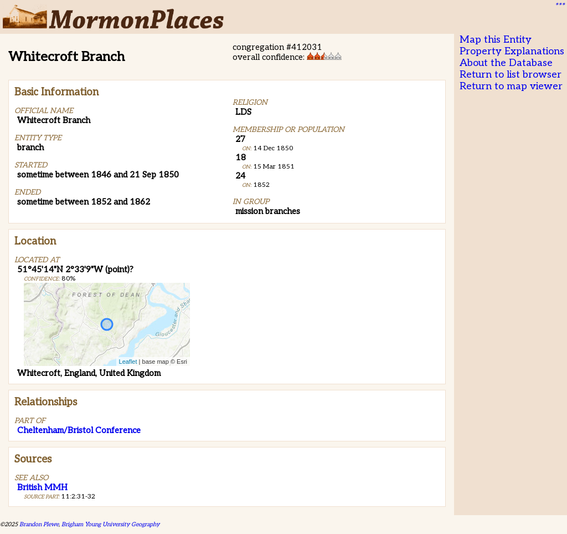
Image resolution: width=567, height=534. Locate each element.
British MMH (42, 487)
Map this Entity (496, 39)
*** (559, 6)
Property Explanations (512, 51)
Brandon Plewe (39, 524)
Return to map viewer (511, 86)
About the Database (506, 63)
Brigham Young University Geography (110, 524)
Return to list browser (510, 74)
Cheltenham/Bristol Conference (79, 430)
